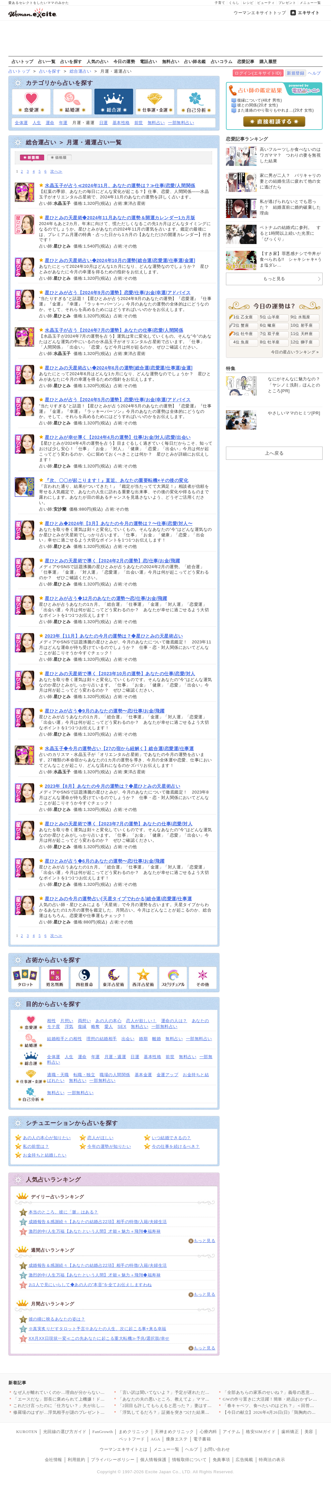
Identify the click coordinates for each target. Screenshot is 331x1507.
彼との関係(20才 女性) (257, 105)
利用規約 (76, 1459)
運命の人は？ (174, 1020)
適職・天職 (58, 1074)
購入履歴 (268, 61)
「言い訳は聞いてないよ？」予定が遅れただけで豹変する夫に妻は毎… (188, 1392)
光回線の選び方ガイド (65, 1431)
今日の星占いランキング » (295, 352)
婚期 (143, 1038)
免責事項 (221, 1459)
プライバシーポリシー (112, 1459)
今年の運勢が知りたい (109, 1146)
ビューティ (266, 3)
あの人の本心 (108, 1020)
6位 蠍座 (268, 325)
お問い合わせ (217, 1449)
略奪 (95, 1026)
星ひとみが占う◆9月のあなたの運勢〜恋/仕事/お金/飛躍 (104, 710)
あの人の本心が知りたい (47, 1137)
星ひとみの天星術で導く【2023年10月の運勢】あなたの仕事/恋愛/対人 (120, 673)
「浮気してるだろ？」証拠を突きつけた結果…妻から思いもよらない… (188, 1412)
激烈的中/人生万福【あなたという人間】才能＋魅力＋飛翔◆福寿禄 (95, 1231)
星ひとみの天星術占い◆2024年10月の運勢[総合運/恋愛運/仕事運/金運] (120, 260)
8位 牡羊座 (270, 342)
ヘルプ (314, 73)
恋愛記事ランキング (247, 138)
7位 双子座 (270, 333)
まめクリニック (134, 1431)
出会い (128, 1038)
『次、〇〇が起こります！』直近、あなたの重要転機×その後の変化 (117, 480)
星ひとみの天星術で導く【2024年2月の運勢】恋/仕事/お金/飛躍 (112, 560)
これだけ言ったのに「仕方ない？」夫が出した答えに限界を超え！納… (83, 1405)
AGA (156, 1439)
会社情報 (53, 1459)
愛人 (108, 1026)
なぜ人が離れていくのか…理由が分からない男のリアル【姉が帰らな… (83, 1392)
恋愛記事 (246, 61)
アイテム (231, 1431)
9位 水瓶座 (300, 317)
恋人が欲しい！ (141, 1020)
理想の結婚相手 (101, 1038)
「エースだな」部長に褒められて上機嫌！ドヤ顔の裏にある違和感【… (83, 1399)
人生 (37, 122)
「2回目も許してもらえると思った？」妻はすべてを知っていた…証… (186, 1405)
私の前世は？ (36, 1146)
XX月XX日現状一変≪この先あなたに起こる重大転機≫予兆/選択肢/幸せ (99, 1338)
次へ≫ (56, 171)
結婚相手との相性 (64, 1038)
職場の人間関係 (115, 1074)
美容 (309, 1431)
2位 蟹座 (241, 325)
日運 (103, 122)
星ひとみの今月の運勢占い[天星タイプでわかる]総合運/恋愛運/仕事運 (118, 898)
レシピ (248, 3)
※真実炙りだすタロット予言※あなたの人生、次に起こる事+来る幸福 (97, 1328)
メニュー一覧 (310, 3)
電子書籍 (202, 1439)
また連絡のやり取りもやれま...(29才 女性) (275, 110)
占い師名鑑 (195, 61)
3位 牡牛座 (243, 333)
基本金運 (143, 1074)
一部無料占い (181, 122)
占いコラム (222, 61)
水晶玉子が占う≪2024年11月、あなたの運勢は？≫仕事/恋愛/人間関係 (120, 185)
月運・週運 (115, 1056)
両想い (84, 1020)
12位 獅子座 (302, 342)
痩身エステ (177, 1439)
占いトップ (23, 61)
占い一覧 (46, 61)
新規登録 (295, 73)
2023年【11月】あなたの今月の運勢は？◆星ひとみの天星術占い (114, 636)
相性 (51, 1020)
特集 (230, 368)
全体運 (21, 122)
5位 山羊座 (270, 317)
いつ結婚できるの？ (171, 1137)
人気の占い (98, 61)
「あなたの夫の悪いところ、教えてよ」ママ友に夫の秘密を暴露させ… (188, 1399)
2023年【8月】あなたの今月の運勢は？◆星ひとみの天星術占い (112, 786)
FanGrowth (102, 1431)
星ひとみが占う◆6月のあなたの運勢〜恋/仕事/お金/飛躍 (104, 861)
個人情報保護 (153, 1459)
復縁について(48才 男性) (259, 100)
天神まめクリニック (174, 1431)
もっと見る (205, 1240)
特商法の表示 (272, 1459)
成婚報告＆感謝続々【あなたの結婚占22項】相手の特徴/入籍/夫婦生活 (98, 1221)
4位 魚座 (241, 342)
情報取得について (189, 1459)
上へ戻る (274, 453)
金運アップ (168, 1074)
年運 (63, 122)
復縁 (82, 1026)
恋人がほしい (100, 1137)
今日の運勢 (124, 61)
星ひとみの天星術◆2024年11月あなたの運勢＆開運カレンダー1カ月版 (120, 217)
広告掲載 (244, 1459)
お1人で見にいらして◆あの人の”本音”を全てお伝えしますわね (90, 1284)
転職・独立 (84, 1074)
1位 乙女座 (243, 317)
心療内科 (208, 1431)
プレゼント (287, 3)
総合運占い (81, 71)
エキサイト (309, 12)
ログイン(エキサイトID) (258, 73)
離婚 (156, 1038)
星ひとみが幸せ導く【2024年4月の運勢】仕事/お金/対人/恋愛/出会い (118, 437)
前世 (138, 122)
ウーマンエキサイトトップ (260, 12)
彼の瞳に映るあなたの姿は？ (57, 1319)
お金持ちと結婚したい (44, 1155)
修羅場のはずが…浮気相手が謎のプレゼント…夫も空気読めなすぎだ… (83, 1412)
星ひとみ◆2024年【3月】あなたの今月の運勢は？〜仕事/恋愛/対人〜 (118, 523)
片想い (66, 1020)
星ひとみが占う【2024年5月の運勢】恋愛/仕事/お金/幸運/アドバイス (118, 399)
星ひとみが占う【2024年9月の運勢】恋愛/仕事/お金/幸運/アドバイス (118, 292)
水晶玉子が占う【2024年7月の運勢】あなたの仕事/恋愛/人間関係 (114, 330)
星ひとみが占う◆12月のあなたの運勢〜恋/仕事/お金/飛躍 (106, 598)
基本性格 (121, 122)
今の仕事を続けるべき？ (176, 1146)
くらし (234, 3)
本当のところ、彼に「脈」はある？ (63, 1212)
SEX (122, 1026)
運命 (50, 122)
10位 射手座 (302, 325)
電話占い (148, 61)
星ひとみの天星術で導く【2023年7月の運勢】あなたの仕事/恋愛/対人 (118, 823)
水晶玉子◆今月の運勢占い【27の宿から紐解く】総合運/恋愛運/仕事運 (119, 748)
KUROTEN (26, 1431)
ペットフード (132, 1439)
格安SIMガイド (261, 1431)
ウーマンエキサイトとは (124, 1449)
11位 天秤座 (302, 333)
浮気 (69, 1026)
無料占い (171, 61)
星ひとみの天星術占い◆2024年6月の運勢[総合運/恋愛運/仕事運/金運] (119, 367)
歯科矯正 (290, 1431)
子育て (220, 3)
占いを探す (71, 61)
